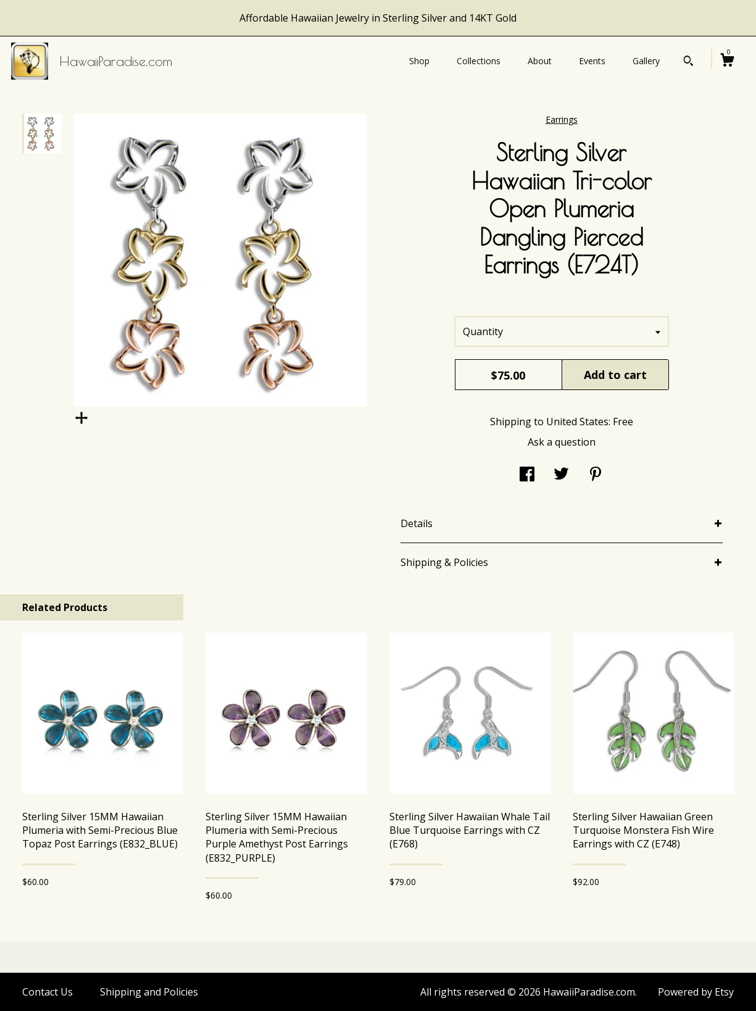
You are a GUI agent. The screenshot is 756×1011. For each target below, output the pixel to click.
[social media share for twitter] (561, 475)
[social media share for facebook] (527, 475)
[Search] (688, 62)
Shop (419, 61)
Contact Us (47, 992)
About (540, 61)
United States (577, 421)
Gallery (646, 61)
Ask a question (562, 442)
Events (592, 61)
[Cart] (727, 61)
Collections (479, 61)
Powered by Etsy (696, 992)
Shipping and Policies (149, 992)
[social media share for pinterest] (595, 475)
